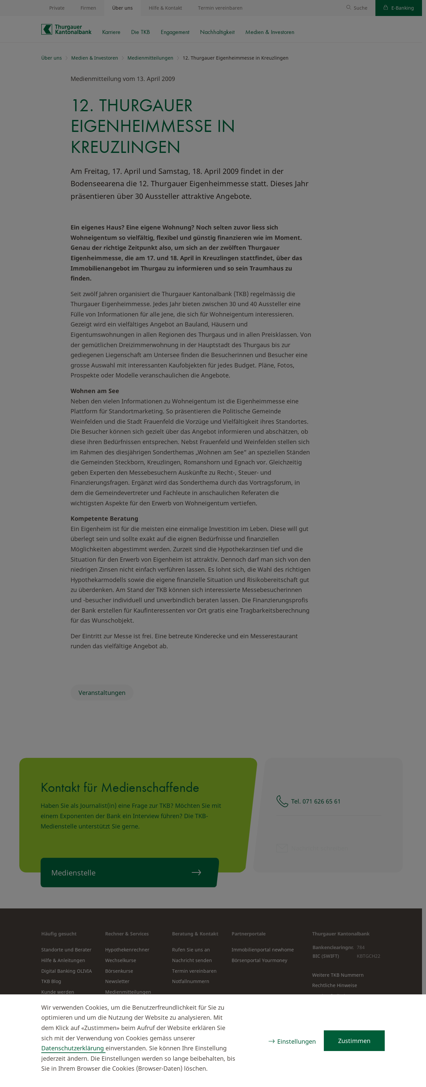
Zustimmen (354, 1041)
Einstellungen (296, 1041)
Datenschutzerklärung (73, 1048)
